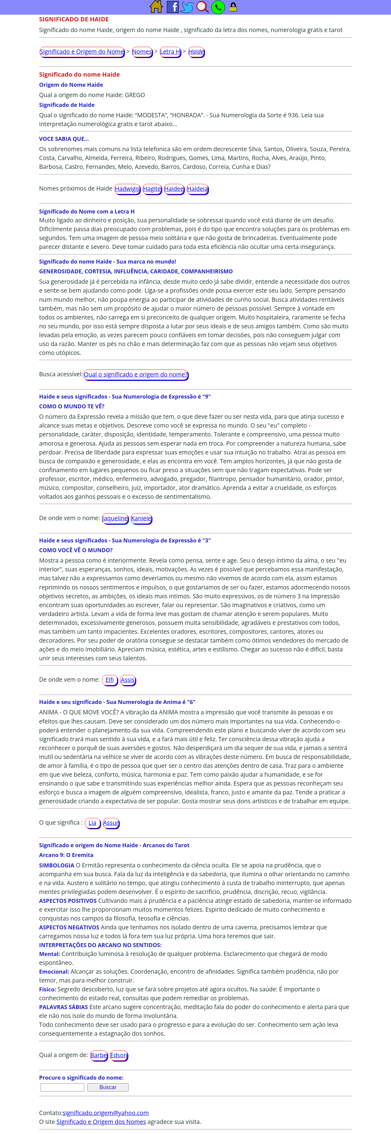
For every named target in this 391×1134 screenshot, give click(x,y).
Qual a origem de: (63, 1055)
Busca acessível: (61, 374)
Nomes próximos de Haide (75, 188)
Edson (118, 1055)
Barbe (98, 1055)
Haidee (174, 188)
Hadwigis (127, 188)
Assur (111, 823)
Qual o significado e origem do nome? (135, 374)
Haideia (197, 188)
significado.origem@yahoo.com (106, 1113)
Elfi (109, 680)
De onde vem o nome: (69, 518)
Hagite (152, 188)
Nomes (142, 51)
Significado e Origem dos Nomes (101, 1122)
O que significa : (61, 822)
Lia (93, 823)
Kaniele (141, 518)
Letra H (170, 51)
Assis (127, 680)
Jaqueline (115, 518)
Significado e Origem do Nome (82, 51)
